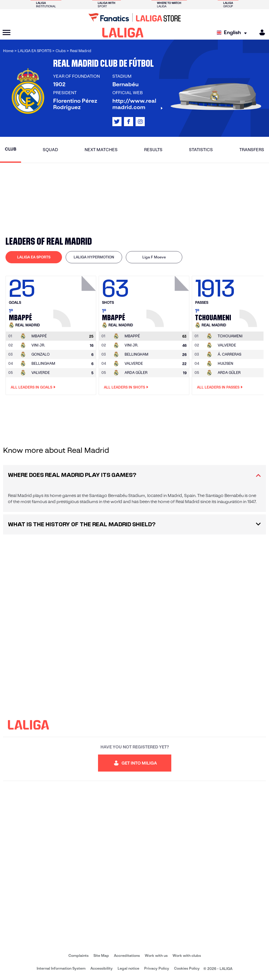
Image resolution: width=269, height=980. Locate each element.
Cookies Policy (187, 968)
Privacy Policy (156, 968)
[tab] (33, 257)
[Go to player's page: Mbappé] (75, 300)
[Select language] (233, 32)
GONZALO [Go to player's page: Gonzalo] (40, 354)
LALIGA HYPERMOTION (94, 257)
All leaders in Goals (33, 387)
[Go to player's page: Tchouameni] (230, 336)
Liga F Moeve (154, 257)
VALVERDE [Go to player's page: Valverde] (40, 373)
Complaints (78, 955)
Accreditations (127, 955)
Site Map (101, 955)
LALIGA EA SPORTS (33, 257)
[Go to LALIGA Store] (134, 17)
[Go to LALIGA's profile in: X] (117, 121)
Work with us (156, 955)
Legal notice (128, 968)
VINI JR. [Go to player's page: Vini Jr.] (38, 345)
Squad (50, 149)
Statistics (201, 149)
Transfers (251, 149)
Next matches (101, 149)
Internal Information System (61, 968)
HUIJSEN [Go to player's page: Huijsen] (225, 363)
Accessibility (101, 968)
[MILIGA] (260, 32)
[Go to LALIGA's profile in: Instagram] (140, 121)
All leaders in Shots (126, 387)
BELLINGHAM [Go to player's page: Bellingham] (43, 363)
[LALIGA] (123, 32)
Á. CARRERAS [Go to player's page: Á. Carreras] (229, 354)
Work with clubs (187, 955)
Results (153, 149)
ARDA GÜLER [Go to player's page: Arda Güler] (136, 373)
